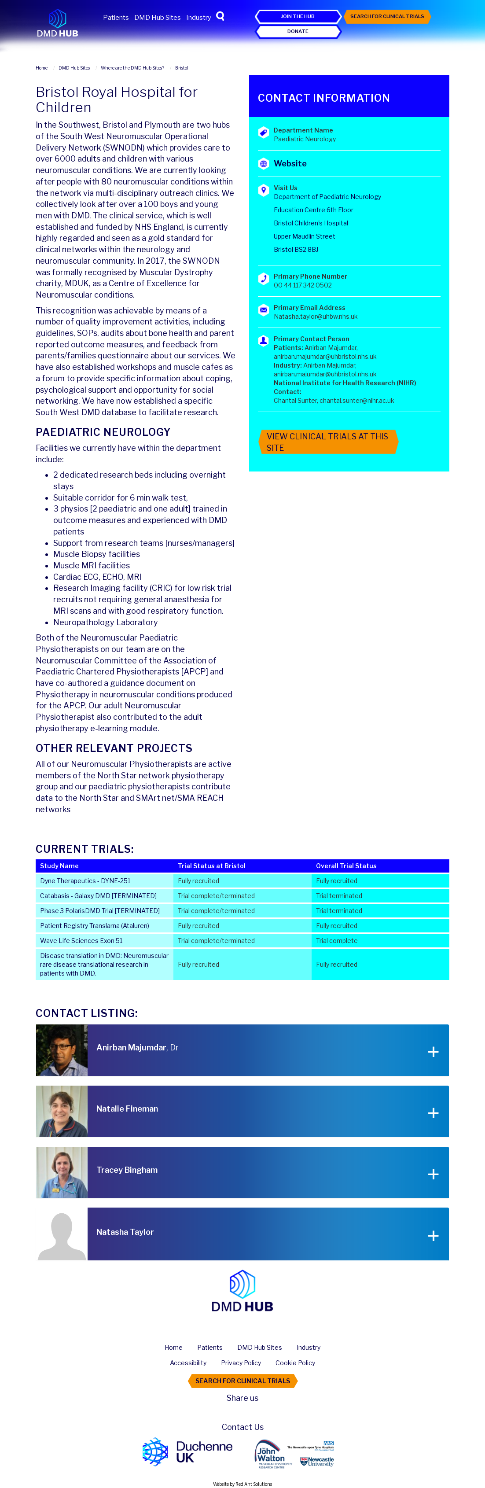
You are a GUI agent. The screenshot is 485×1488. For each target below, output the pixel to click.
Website (290, 163)
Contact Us (243, 1427)
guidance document (147, 683)
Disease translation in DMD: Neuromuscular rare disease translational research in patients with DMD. (104, 964)
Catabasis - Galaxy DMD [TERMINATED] (98, 895)
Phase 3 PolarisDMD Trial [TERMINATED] (100, 910)
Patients (116, 18)
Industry (198, 18)
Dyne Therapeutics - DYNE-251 (85, 880)
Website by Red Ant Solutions (242, 1484)
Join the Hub (298, 16)
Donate (298, 31)
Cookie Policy (295, 1362)
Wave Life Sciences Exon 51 (81, 940)
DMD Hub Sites (157, 18)
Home (174, 1347)
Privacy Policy (241, 1362)
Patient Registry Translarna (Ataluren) (94, 925)
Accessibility (188, 1362)
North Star (118, 775)
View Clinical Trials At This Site (327, 442)
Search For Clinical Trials (387, 16)
